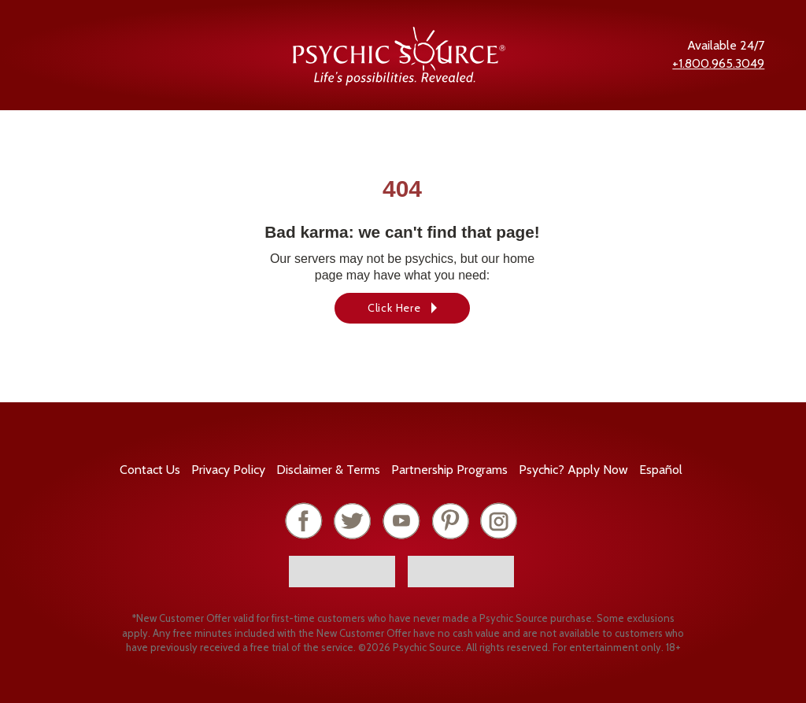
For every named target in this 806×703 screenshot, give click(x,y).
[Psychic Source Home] (399, 81)
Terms (328, 469)
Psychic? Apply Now (573, 469)
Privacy (228, 469)
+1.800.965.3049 (718, 63)
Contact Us (150, 469)
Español (660, 469)
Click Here (394, 308)
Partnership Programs (449, 469)
